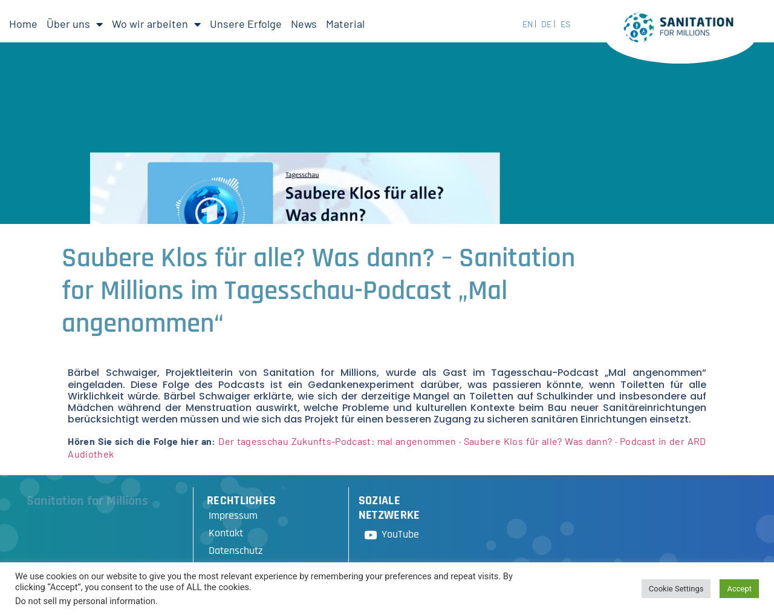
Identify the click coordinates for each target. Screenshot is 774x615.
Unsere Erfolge (246, 23)
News (304, 23)
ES (565, 24)
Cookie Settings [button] (676, 588)
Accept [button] (739, 588)
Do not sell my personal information (85, 601)
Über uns (75, 24)
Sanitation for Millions (87, 501)
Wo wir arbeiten (156, 24)
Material (345, 23)
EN (527, 24)
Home (23, 23)
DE (546, 24)
